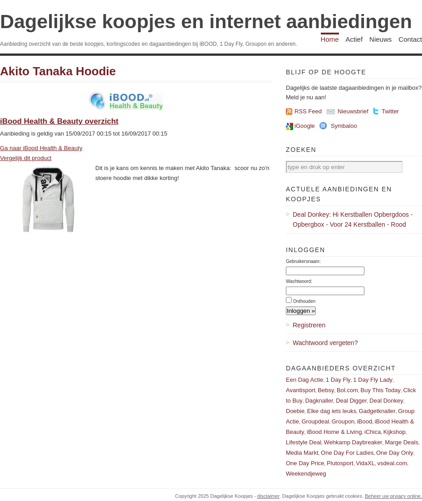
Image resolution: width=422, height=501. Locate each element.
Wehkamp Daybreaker (353, 442)
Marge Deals (401, 442)
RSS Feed (308, 111)
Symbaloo (344, 125)
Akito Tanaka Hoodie (58, 71)
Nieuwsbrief (353, 111)
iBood (364, 421)
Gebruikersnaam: (303, 261)
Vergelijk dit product (25, 158)
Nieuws (380, 39)
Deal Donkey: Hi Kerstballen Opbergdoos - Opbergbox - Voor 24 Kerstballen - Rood (353, 219)
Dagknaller (319, 400)
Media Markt (302, 452)
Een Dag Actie (304, 379)
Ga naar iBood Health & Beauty (41, 148)
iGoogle (304, 125)
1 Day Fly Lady (373, 379)
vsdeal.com (392, 463)
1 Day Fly (338, 379)
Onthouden (304, 301)
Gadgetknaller (377, 411)
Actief (354, 39)
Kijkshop (394, 431)
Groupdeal (315, 421)
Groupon (343, 421)
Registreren (309, 325)
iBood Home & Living (334, 431)
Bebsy (326, 390)
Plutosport (340, 463)
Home (330, 39)
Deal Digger (351, 400)
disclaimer (268, 496)
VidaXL (365, 463)
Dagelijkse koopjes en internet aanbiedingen (206, 21)
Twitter (390, 111)
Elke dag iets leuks (331, 411)
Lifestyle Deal (303, 442)
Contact (410, 39)
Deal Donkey (386, 400)
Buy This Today (381, 390)
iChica (372, 431)
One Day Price (305, 463)
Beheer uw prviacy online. (393, 496)
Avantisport (300, 390)
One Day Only (394, 452)
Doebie (295, 411)
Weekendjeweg (306, 473)
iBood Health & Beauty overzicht (59, 121)
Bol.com (347, 390)
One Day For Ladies (347, 452)
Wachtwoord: (299, 281)
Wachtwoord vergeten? (325, 342)
